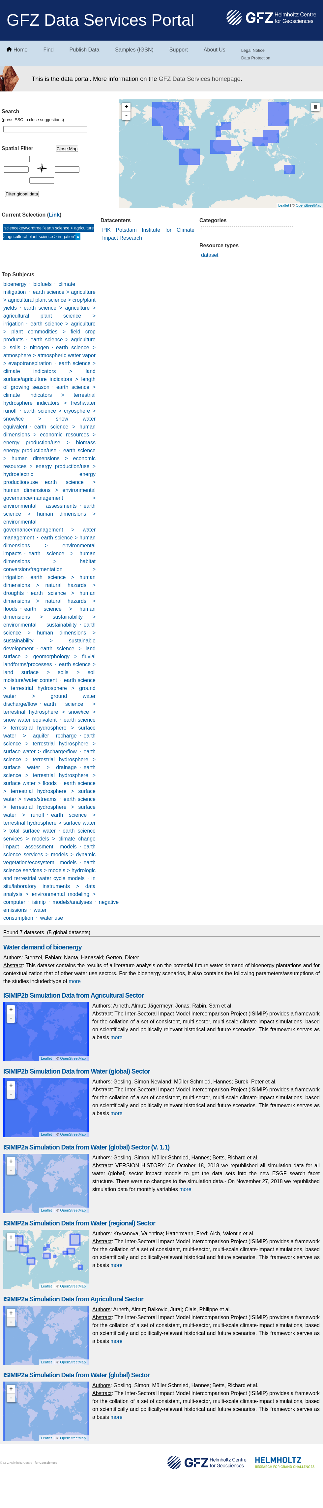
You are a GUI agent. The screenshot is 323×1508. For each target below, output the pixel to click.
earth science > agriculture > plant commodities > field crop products (49, 331)
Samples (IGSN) (134, 49)
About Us (214, 49)
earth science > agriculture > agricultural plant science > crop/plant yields (49, 300)
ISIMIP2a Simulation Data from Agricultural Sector (73, 1299)
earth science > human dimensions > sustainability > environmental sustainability (49, 617)
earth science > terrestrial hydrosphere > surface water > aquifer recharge (49, 727)
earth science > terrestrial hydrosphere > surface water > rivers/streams (49, 791)
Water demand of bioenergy (42, 947)
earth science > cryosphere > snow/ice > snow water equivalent (49, 418)
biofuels (42, 284)
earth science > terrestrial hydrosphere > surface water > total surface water (49, 823)
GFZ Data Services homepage (199, 78)
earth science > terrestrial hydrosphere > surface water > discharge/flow (49, 743)
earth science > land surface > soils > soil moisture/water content (49, 672)
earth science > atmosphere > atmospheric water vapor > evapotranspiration (49, 355)
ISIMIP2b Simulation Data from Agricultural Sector (73, 995)
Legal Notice (253, 50)
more (74, 981)
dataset (209, 255)
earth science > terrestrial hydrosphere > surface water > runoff (49, 807)
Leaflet (283, 205)
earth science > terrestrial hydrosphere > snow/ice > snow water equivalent (49, 712)
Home (21, 49)
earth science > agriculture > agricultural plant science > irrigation (49, 315)
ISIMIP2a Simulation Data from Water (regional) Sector (79, 1223)
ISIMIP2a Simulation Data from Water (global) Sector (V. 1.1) (86, 1147)
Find (48, 49)
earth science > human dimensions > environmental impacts (49, 545)
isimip (39, 902)
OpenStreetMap (308, 205)
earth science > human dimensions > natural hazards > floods (49, 601)
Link (54, 215)
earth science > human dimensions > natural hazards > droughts (49, 585)
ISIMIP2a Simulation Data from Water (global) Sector (76, 1375)
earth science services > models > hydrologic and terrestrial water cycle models (49, 870)
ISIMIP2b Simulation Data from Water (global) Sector (76, 1071)
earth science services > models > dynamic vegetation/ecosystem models (49, 854)
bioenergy (14, 284)
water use (51, 918)
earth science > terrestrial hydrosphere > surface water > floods (49, 775)
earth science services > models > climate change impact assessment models (49, 838)
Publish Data (85, 49)
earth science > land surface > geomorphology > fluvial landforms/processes (49, 656)
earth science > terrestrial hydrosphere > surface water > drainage (49, 759)
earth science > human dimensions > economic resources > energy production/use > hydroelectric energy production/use (49, 466)
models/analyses (72, 902)
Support (178, 49)
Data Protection (255, 57)
